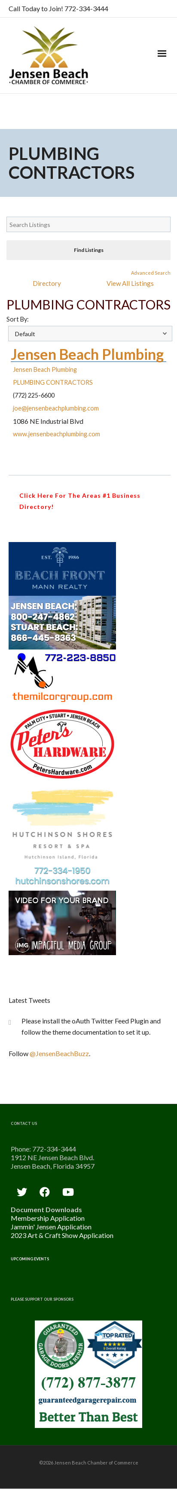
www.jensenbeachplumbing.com (56, 434)
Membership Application (48, 1218)
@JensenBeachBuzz (59, 1053)
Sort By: (17, 319)
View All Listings (130, 283)
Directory (47, 283)
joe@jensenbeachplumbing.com (56, 408)
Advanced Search (151, 273)
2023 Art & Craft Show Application (62, 1235)
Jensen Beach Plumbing (87, 354)
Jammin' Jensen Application (51, 1226)
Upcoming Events (30, 1258)
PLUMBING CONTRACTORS (53, 382)
